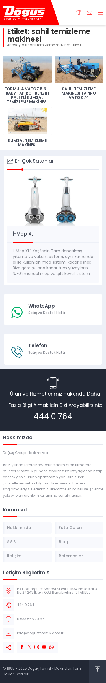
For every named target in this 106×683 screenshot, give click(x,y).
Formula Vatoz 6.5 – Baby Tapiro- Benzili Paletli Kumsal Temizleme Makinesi (27, 95)
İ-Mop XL (23, 234)
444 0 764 (53, 417)
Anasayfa (15, 45)
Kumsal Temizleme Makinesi (27, 143)
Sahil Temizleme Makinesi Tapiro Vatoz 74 (79, 93)
